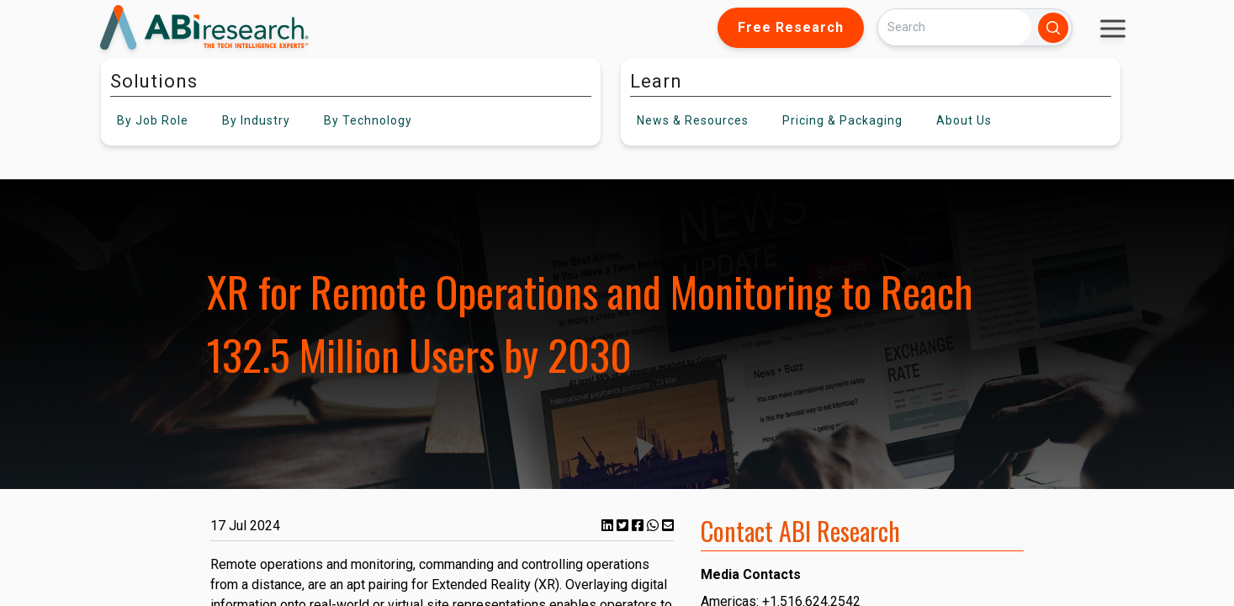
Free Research (791, 27)
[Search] (954, 27)
